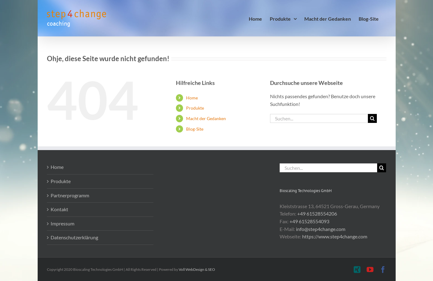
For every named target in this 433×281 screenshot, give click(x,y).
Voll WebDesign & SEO (197, 269)
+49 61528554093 (309, 221)
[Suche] (372, 118)
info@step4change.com (320, 229)
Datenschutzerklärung (74, 237)
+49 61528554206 (317, 213)
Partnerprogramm (70, 195)
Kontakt (59, 209)
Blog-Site (194, 129)
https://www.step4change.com (334, 236)
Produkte (195, 108)
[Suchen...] (319, 118)
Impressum (62, 223)
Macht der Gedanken (206, 118)
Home (192, 97)
